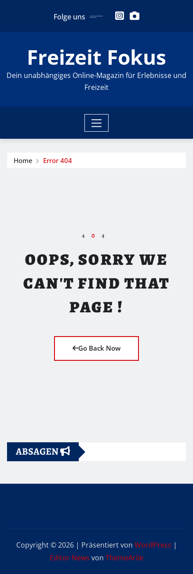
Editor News (70, 558)
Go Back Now (96, 348)
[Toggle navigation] (96, 123)
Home (23, 160)
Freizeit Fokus (96, 56)
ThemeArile (124, 558)
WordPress (153, 545)
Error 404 (57, 160)
